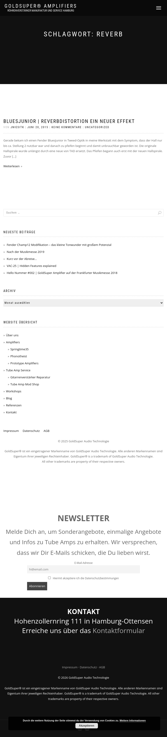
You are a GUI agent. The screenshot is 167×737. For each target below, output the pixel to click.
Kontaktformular (119, 630)
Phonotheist (18, 356)
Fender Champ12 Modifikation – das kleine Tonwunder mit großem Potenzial (59, 245)
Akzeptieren (86, 725)
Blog (9, 398)
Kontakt (11, 412)
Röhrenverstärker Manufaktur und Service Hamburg (40, 10)
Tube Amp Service (18, 370)
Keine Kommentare (66, 127)
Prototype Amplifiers (24, 363)
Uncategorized (97, 127)
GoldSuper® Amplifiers (41, 6)
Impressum (11, 431)
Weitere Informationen (133, 720)
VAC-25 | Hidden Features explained (31, 266)
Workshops (13, 391)
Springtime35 (19, 349)
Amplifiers (13, 342)
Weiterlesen (11, 166)
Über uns (12, 335)
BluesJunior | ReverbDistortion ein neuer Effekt (69, 121)
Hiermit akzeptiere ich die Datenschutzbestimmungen (83, 578)
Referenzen (13, 405)
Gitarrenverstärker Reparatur (30, 377)
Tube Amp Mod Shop (24, 384)
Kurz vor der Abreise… (22, 259)
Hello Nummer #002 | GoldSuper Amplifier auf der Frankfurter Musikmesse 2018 (62, 273)
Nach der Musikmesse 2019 (25, 252)
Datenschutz (31, 431)
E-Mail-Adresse (83, 563)
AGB (46, 431)
